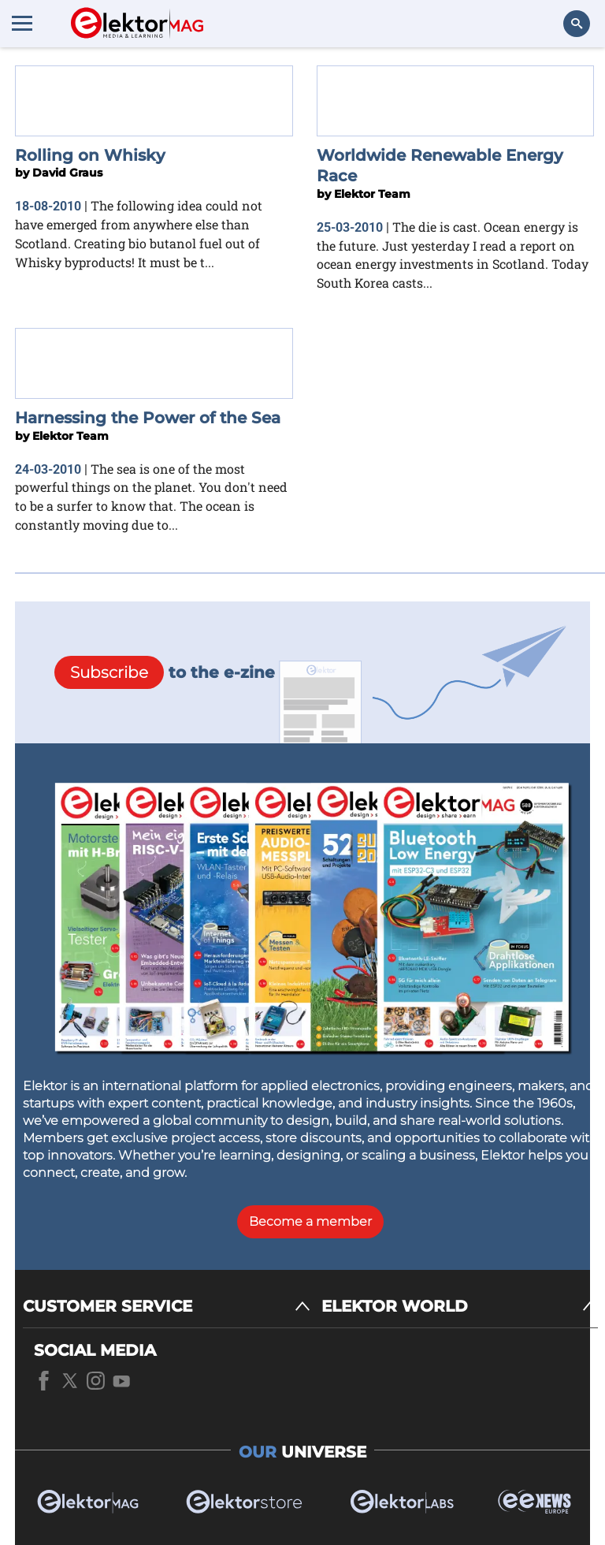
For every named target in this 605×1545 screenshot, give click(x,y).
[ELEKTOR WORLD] (459, 1306)
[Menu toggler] (22, 23)
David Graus (67, 173)
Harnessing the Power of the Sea (147, 417)
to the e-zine (164, 672)
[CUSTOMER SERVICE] (166, 1306)
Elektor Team (372, 194)
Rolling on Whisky (90, 155)
